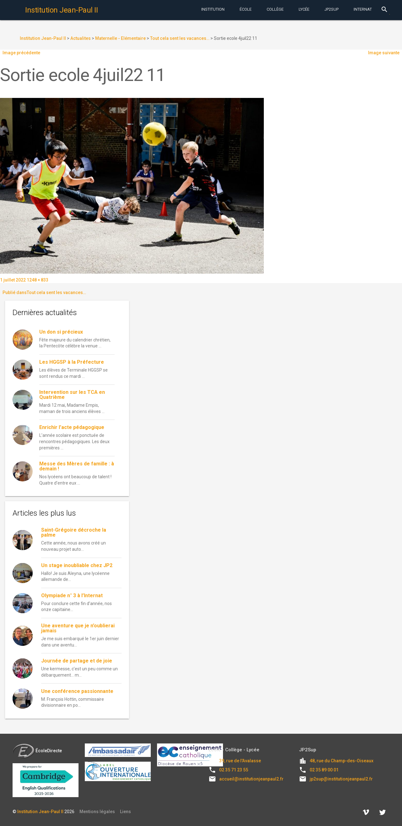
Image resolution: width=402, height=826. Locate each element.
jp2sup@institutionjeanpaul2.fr (341, 778)
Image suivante (383, 52)
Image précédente (21, 52)
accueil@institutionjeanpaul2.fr (251, 778)
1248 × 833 (37, 279)
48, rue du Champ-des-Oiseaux (341, 760)
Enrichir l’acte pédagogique (71, 427)
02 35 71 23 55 (233, 769)
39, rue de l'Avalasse (240, 760)
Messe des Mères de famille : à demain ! (76, 466)
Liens (125, 811)
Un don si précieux (61, 332)
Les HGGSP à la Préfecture (71, 362)
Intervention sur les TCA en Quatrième (72, 394)
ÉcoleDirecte (37, 750)
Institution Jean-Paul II (40, 811)
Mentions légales (97, 811)
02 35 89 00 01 (324, 769)
